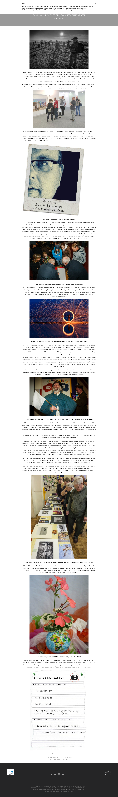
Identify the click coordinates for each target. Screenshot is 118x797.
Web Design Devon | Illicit (105, 774)
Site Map (109, 768)
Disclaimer (108, 771)
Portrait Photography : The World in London (59, 757)
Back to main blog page (59, 754)
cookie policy (83, 8)
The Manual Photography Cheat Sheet (59, 759)
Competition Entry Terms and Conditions (102, 770)
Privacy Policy (108, 772)
